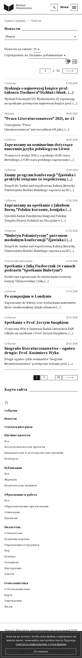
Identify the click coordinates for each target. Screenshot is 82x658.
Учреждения (12, 600)
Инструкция (12, 568)
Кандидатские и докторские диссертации (33, 452)
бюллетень (12, 527)
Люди (8, 606)
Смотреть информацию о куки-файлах (41, 644)
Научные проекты (17, 435)
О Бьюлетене (13, 533)
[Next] (70, 71)
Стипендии (12, 512)
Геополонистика (16, 583)
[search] (54, 7)
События (10, 410)
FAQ (7, 550)
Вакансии (10, 518)
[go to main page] (18, 8)
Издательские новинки (20, 485)
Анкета (9, 574)
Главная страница (15, 21)
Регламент (11, 562)
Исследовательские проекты (24, 447)
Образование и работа (20, 495)
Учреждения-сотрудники (21, 545)
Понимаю (41, 651)
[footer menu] (6, 402)
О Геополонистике (17, 589)
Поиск (10, 37)
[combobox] (37, 49)
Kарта (8, 595)
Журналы (10, 479)
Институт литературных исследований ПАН (46, 630)
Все (6, 441)
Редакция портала (16, 539)
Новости (10, 419)
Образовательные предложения (26, 506)
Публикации (13, 468)
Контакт (10, 556)
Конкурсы (11, 458)
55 (57, 71)
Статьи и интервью (18, 427)
